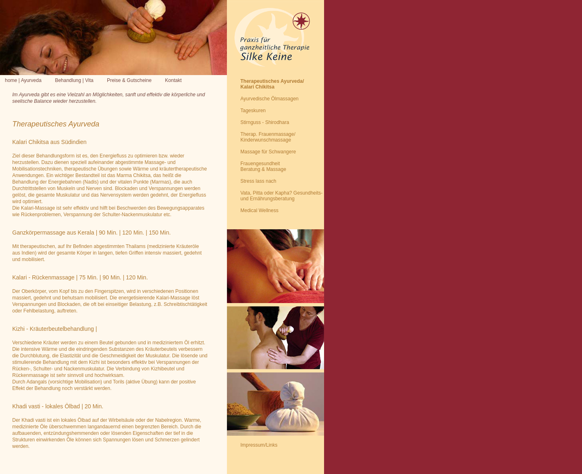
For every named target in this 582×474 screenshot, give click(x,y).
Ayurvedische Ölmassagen (269, 99)
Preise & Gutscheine (129, 80)
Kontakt (173, 80)
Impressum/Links (259, 445)
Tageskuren (253, 110)
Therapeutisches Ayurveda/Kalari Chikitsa (272, 84)
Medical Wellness (259, 210)
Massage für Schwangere (268, 152)
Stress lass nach (258, 181)
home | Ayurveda (23, 80)
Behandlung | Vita (74, 80)
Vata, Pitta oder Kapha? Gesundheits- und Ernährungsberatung (281, 196)
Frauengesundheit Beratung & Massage (263, 166)
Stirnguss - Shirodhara (264, 122)
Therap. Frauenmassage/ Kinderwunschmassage (267, 137)
